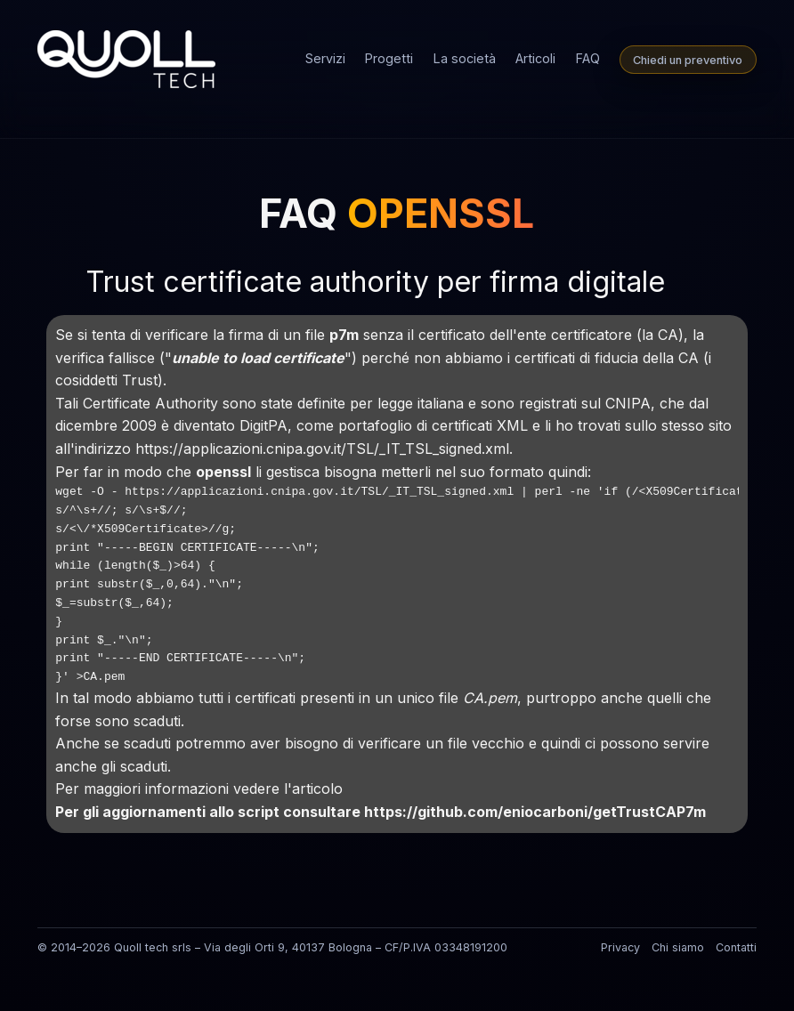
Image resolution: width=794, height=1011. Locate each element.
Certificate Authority (153, 403)
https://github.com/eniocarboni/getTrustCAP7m (535, 812)
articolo (317, 788)
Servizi (325, 58)
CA (668, 335)
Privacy (620, 947)
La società (464, 58)
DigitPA (263, 425)
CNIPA (628, 403)
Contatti (736, 947)
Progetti (389, 58)
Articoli (535, 58)
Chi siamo (678, 947)
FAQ (588, 58)
